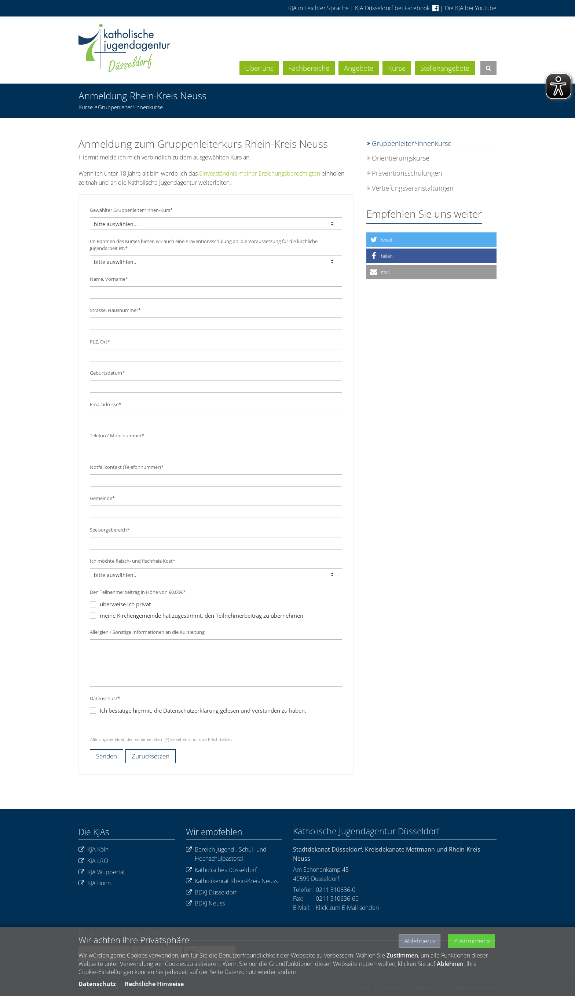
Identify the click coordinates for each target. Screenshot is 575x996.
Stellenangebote (444, 68)
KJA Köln (93, 849)
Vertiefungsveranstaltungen (413, 188)
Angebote (358, 68)
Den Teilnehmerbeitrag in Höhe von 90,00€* (138, 592)
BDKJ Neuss (205, 903)
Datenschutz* (105, 698)
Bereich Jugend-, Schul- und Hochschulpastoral (226, 854)
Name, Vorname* (109, 279)
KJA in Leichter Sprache (319, 8)
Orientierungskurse (400, 158)
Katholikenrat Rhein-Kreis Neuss (232, 881)
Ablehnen (412, 940)
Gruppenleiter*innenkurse (130, 107)
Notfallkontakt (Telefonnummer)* (127, 467)
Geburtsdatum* (107, 373)
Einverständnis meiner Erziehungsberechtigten (259, 173)
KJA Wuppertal (101, 872)
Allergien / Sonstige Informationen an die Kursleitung (147, 632)
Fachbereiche (308, 68)
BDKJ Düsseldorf (211, 892)
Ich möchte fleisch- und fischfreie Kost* (132, 561)
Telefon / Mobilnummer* (117, 435)
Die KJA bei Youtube (471, 8)
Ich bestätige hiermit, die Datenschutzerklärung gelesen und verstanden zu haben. (203, 710)
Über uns (259, 68)
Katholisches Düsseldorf (221, 870)
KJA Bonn (94, 883)
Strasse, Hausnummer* (115, 310)
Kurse (397, 68)
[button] (431, 239)
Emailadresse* (105, 404)
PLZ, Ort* (100, 341)
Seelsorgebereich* (109, 529)
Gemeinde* (102, 498)
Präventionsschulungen (407, 173)
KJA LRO (93, 860)
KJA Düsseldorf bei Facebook (397, 8)
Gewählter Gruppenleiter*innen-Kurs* (131, 210)
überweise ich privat (120, 604)
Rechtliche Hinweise (154, 984)
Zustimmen (469, 940)
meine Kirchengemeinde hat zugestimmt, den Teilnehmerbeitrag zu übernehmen (196, 615)
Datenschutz (97, 984)
